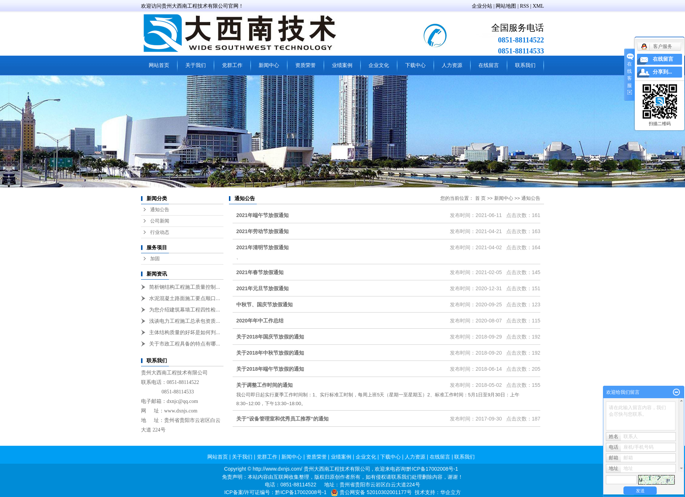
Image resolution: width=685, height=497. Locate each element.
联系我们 (525, 65)
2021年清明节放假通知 (262, 247)
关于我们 (195, 65)
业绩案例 (342, 65)
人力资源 (452, 65)
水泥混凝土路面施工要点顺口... (184, 298)
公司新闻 (159, 221)
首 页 (480, 198)
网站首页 (159, 65)
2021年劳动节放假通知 (262, 231)
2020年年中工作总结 (260, 321)
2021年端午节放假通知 (262, 215)
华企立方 (450, 492)
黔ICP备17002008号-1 (432, 469)
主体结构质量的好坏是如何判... (184, 332)
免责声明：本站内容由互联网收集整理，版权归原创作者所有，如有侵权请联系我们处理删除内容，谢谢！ (342, 477)
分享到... (662, 72)
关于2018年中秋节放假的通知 (270, 353)
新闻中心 (269, 65)
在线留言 (488, 65)
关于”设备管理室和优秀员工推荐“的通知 (282, 419)
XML (538, 6)
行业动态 (159, 232)
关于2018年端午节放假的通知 (270, 369)
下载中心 (415, 65)
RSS (524, 6)
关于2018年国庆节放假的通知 (270, 337)
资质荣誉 (305, 65)
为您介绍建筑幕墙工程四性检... (184, 310)
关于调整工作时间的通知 (264, 385)
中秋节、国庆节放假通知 (264, 304)
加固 (155, 258)
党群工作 (232, 65)
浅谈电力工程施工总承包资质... (184, 321)
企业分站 (482, 6)
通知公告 (159, 209)
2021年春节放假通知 (260, 272)
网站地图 (506, 6)
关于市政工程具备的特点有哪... (184, 344)
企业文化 (379, 65)
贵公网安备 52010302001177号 (376, 492)
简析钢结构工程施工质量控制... (184, 287)
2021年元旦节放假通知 (262, 288)
